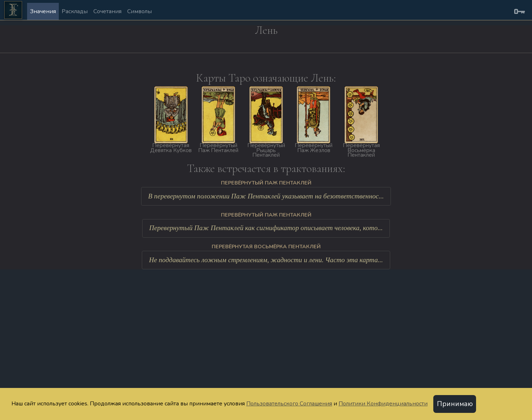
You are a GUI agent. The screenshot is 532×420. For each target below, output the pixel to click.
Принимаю (455, 404)
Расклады (75, 11)
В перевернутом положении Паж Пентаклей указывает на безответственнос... (266, 196)
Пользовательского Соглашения (289, 404)
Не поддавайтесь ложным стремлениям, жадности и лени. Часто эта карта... (266, 260)
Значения (43, 11)
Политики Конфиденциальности (383, 404)
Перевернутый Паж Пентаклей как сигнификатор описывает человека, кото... (266, 228)
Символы (139, 11)
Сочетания (107, 11)
